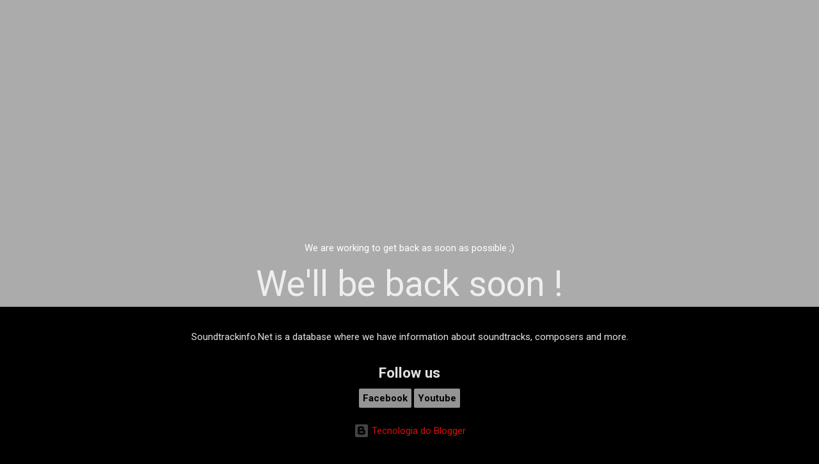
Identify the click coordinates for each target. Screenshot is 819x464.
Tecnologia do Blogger (410, 431)
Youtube (437, 398)
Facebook (385, 398)
